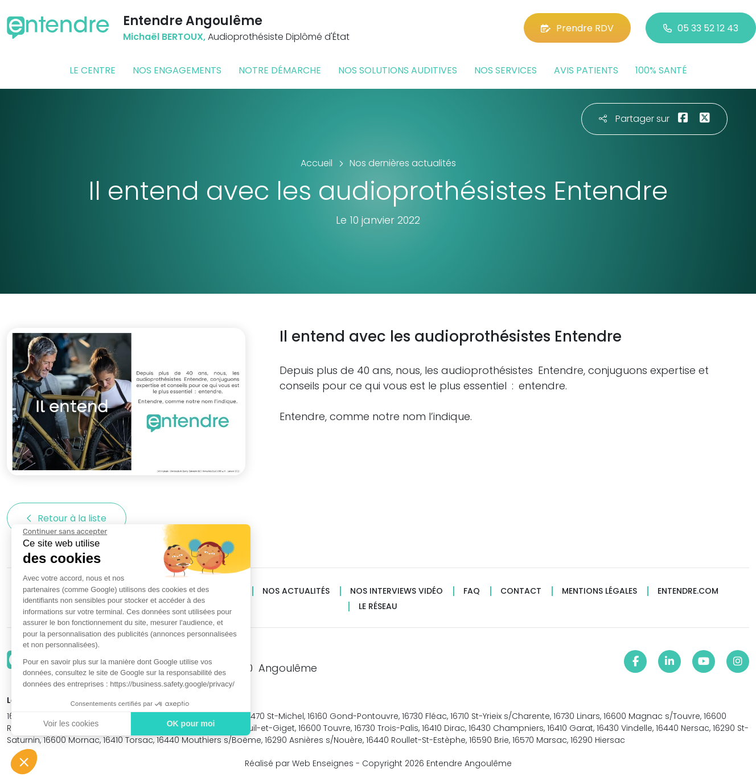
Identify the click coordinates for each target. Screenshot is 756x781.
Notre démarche (280, 70)
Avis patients (586, 70)
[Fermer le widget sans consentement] (65, 531)
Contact (520, 591)
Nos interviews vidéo (396, 591)
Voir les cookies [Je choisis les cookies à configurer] (70, 723)
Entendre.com (688, 591)
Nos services (505, 70)
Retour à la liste (66, 518)
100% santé (661, 70)
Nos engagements (177, 70)
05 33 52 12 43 (700, 28)
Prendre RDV (577, 28)
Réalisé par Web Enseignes (299, 763)
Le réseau (378, 606)
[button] (24, 761)
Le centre (92, 70)
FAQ (471, 591)
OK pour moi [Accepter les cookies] (191, 723)
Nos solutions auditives (397, 70)
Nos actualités (296, 591)
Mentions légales (599, 591)
